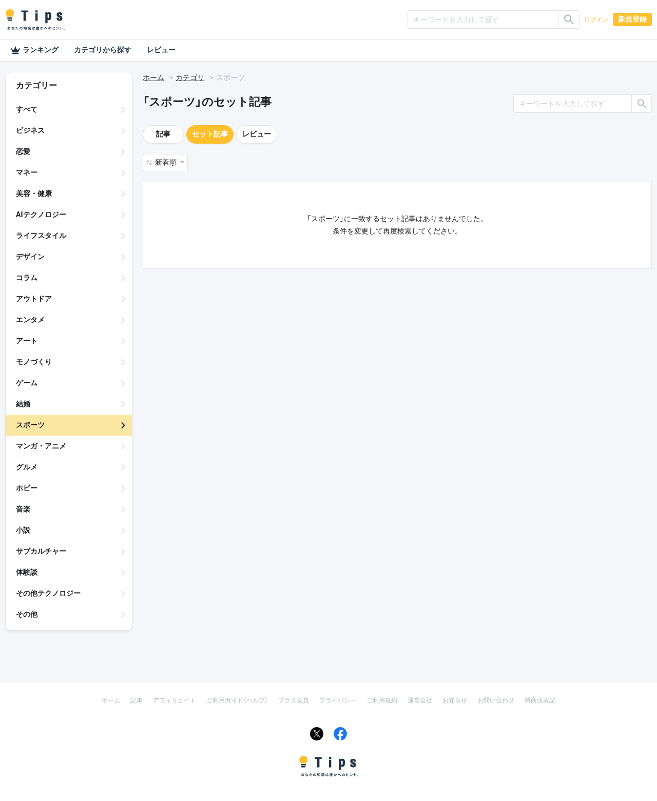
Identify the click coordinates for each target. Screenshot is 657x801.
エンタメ (30, 320)
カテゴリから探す (102, 50)
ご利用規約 (381, 700)
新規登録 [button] (632, 19)
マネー (26, 172)
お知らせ (454, 700)
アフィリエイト (174, 700)
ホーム (153, 77)
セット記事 (210, 134)
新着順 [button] (166, 162)
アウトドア (34, 299)
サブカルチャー (41, 551)
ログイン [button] (596, 19)
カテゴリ (190, 77)
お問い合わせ (495, 700)
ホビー (26, 488)
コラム (26, 277)
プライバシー (337, 700)
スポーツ (30, 425)
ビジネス (30, 130)
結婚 (23, 404)
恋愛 (23, 151)
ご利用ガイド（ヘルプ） (237, 700)
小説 (23, 530)
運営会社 (420, 700)
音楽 (23, 509)
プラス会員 (293, 700)
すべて (26, 109)
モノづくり (34, 362)
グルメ (26, 467)
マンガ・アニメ (41, 446)
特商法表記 (540, 700)
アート (26, 341)
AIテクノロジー (41, 214)
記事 (163, 134)
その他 (26, 614)
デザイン (30, 256)
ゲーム (26, 383)
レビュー (161, 50)
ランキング (34, 50)
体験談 (26, 572)
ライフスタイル (41, 235)
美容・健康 (34, 193)
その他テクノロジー (48, 593)
